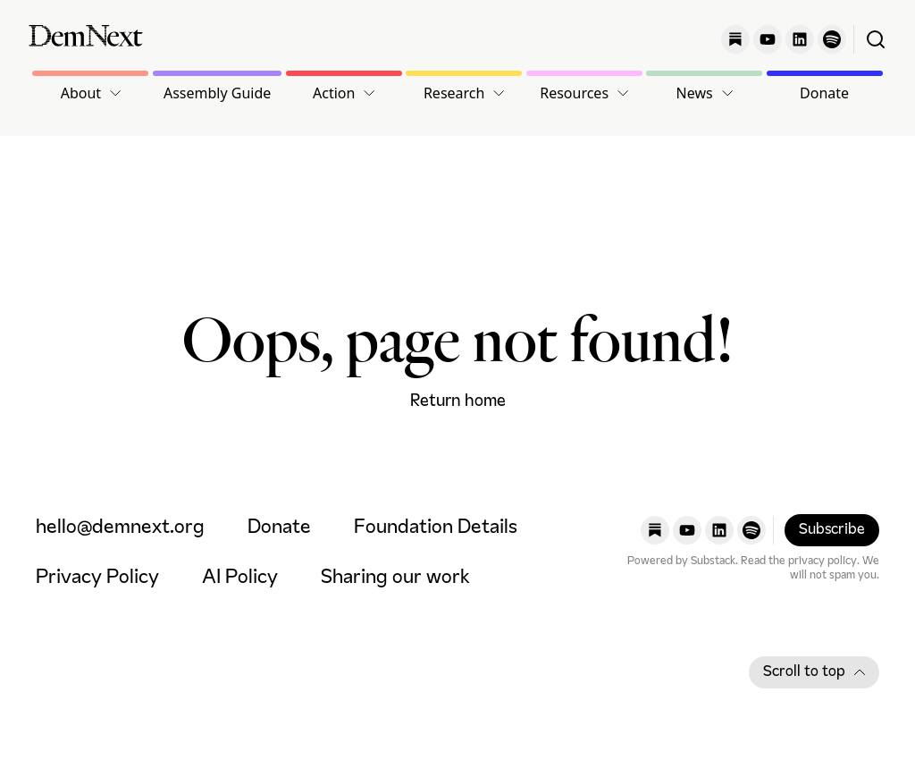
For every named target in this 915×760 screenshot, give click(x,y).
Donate (824, 93)
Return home (458, 401)
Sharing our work (395, 578)
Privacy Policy (97, 578)
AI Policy (240, 578)
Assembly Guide (217, 93)
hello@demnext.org (120, 528)
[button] (90, 93)
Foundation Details (435, 528)
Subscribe (832, 530)
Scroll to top (814, 672)
